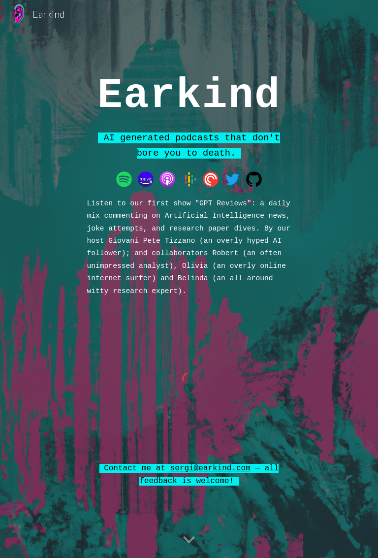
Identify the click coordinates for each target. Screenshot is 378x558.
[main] (189, 93)
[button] (189, 540)
